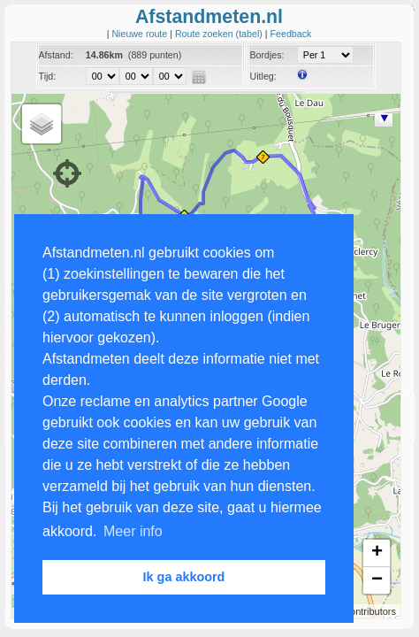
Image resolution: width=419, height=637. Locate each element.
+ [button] (377, 553)
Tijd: (48, 76)
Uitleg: (262, 76)
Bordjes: (266, 55)
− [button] (377, 580)
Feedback (291, 33)
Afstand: (56, 55)
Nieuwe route (140, 33)
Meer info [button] (133, 531)
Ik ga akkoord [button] (184, 577)
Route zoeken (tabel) (220, 33)
